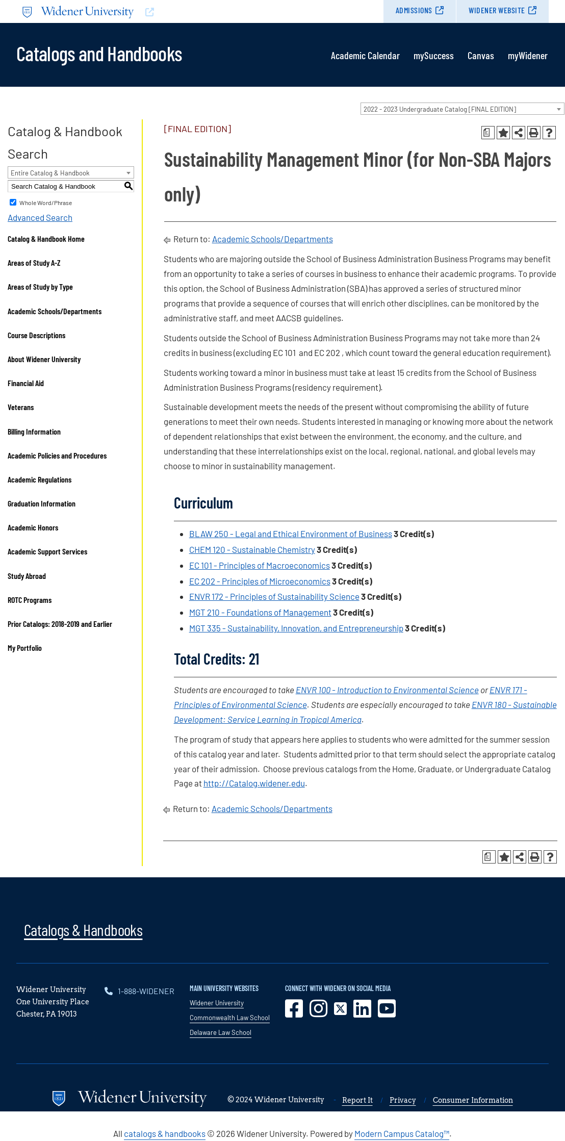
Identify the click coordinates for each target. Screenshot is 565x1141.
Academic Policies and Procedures (57, 455)
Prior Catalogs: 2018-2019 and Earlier (60, 623)
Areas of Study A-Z (34, 262)
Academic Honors (33, 527)
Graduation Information (41, 503)
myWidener (528, 55)
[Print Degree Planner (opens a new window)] (488, 132)
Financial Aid (26, 383)
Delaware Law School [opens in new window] (220, 1032)
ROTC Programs (30, 599)
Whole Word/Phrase (45, 202)
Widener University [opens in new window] (217, 1003)
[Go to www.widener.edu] (149, 11)
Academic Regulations (39, 479)
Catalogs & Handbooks (83, 929)
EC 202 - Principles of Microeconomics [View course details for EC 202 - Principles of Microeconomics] (259, 581)
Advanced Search (40, 217)
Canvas (481, 55)
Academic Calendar (365, 55)
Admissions (414, 10)
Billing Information (34, 431)
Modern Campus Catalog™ (401, 1133)
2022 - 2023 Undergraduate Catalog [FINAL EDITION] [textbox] (440, 109)
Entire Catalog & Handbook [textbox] (50, 173)
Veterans (21, 407)
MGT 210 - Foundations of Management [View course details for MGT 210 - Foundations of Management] (260, 612)
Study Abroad (27, 575)
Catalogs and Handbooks (99, 52)
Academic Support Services (47, 551)
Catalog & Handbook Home (46, 238)
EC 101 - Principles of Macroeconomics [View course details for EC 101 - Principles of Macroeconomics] (259, 565)
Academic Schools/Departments (54, 311)
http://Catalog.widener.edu (254, 783)
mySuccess (434, 55)
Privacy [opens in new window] (403, 1100)
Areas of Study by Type (40, 286)
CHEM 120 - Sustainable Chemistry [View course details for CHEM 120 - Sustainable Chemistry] (252, 549)
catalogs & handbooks (165, 1133)
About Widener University (44, 359)
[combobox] (462, 109)
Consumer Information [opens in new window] (473, 1100)
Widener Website (497, 10)
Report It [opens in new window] (357, 1100)
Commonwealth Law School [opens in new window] (230, 1017)
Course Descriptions (36, 335)
